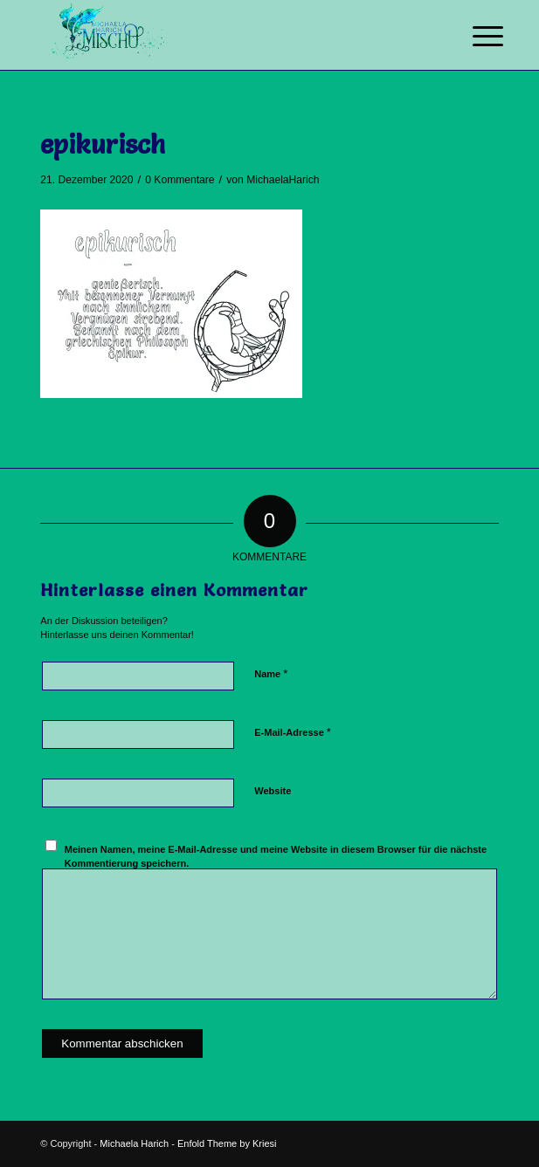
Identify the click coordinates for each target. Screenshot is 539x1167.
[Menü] (474, 37)
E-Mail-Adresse (292, 731)
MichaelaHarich (282, 180)
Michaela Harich (134, 1143)
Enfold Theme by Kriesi (227, 1143)
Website (272, 791)
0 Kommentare (179, 180)
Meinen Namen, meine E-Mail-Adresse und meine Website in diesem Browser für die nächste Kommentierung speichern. (276, 856)
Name (270, 673)
